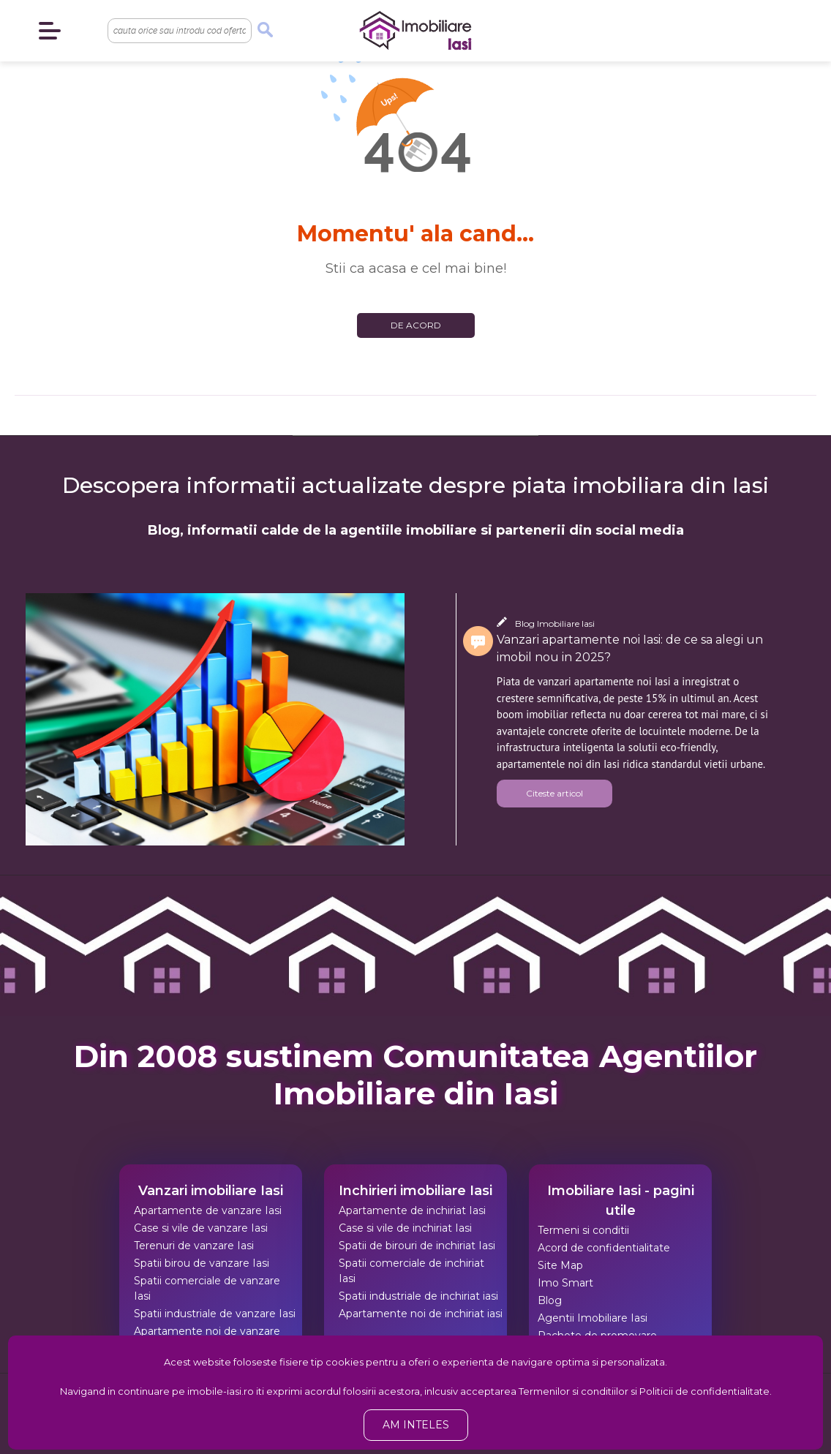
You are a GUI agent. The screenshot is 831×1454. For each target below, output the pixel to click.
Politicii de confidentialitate (704, 1391)
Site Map (560, 1265)
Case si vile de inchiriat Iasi (405, 1228)
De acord (416, 325)
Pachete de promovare (597, 1335)
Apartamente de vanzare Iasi (208, 1210)
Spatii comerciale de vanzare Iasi (207, 1288)
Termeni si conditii (583, 1230)
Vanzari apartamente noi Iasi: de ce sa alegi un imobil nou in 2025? (630, 648)
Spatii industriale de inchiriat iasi (418, 1296)
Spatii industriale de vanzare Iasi (215, 1313)
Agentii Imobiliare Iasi (592, 1318)
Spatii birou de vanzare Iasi (201, 1263)
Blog (550, 1300)
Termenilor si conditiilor (573, 1391)
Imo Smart (565, 1282)
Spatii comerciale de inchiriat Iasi (411, 1271)
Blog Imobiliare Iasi (555, 623)
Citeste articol (554, 793)
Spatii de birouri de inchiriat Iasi (417, 1245)
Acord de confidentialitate (604, 1247)
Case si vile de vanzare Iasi (201, 1228)
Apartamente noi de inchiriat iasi (421, 1313)
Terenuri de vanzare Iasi (194, 1245)
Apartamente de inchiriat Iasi (412, 1210)
